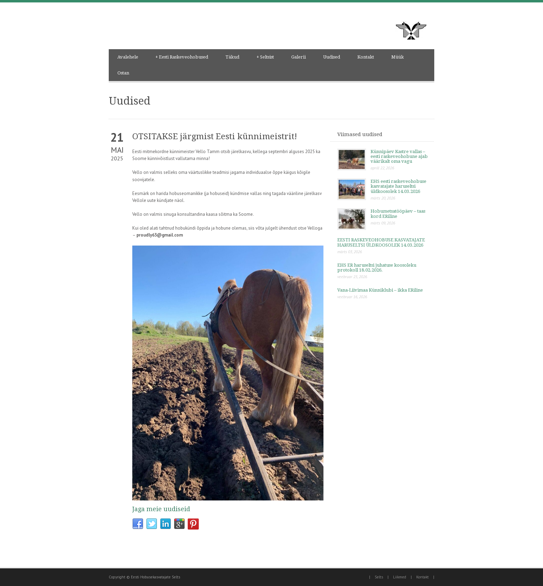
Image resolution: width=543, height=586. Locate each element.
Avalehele (127, 57)
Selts (379, 577)
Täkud (232, 57)
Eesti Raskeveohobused (181, 57)
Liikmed (399, 577)
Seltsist (265, 57)
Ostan (123, 73)
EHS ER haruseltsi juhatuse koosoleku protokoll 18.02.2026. (376, 268)
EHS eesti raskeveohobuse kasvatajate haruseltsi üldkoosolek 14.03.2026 (398, 186)
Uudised (331, 57)
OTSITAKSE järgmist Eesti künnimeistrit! (214, 136)
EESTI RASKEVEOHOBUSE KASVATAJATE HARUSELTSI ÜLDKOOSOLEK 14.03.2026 (381, 242)
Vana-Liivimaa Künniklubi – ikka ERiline (380, 290)
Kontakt (365, 57)
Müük (397, 57)
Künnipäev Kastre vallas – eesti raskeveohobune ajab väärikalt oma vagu (399, 156)
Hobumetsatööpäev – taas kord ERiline (398, 213)
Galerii (298, 57)
